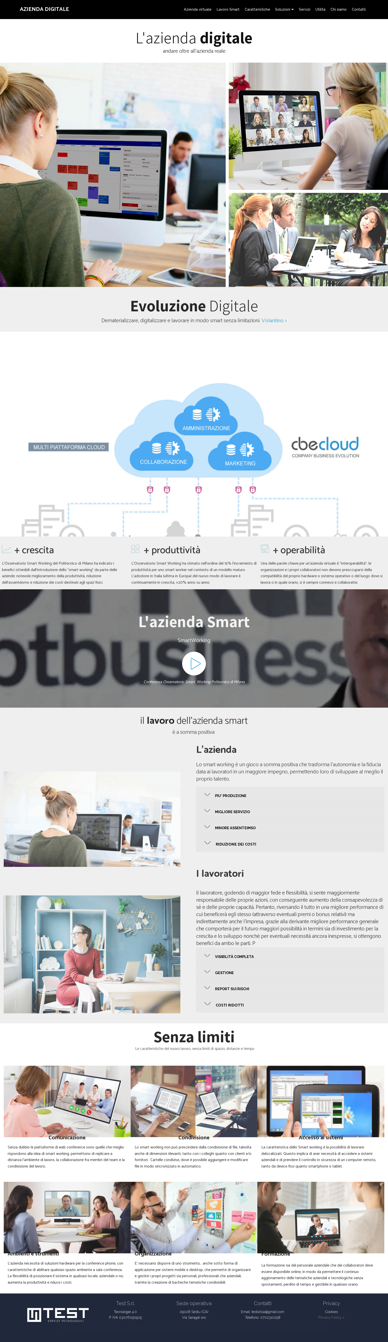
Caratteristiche (257, 9)
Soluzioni (282, 9)
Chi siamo (339, 9)
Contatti (359, 9)
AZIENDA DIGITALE (44, 9)
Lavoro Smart (228, 9)
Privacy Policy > (331, 1317)
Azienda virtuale (198, 9)
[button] (290, 794)
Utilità (320, 9)
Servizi (304, 9)
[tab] (290, 795)
